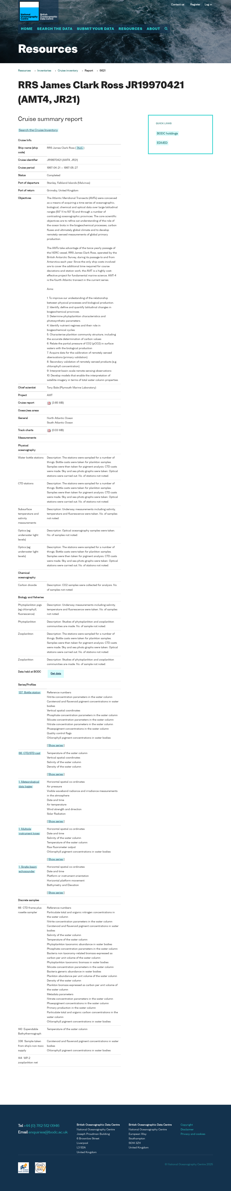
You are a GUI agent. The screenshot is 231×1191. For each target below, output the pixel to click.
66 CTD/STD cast (29, 753)
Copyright (187, 1125)
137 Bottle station (29, 692)
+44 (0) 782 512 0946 (41, 1126)
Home (27, 29)
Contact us (177, 4)
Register (195, 4)
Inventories (44, 70)
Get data (56, 673)
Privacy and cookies (193, 1134)
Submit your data (95, 29)
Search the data (55, 29)
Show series (55, 745)
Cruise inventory (68, 70)
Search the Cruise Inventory (38, 130)
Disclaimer (187, 1129)
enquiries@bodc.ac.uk (48, 1132)
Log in (208, 4)
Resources (130, 29)
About (153, 29)
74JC (80, 148)
